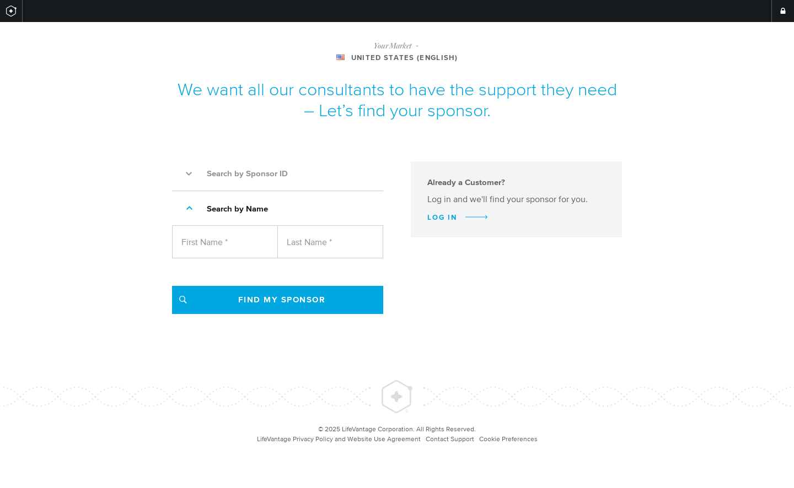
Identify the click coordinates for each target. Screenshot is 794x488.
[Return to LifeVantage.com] (11, 11)
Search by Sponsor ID (232, 173)
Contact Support (450, 438)
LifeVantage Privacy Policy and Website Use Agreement (339, 438)
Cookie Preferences (508, 438)
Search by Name (222, 208)
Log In (457, 217)
